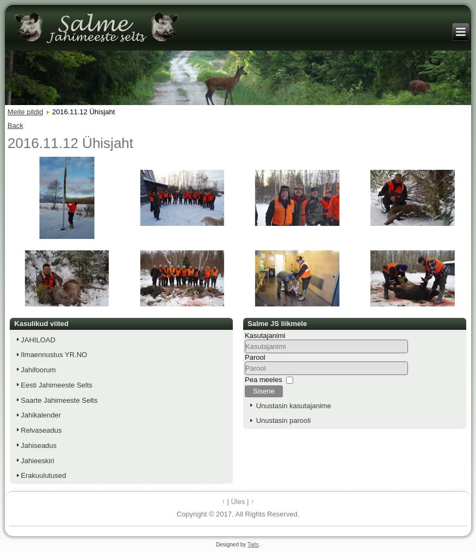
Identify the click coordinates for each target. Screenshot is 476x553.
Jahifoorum (38, 370)
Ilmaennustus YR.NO (54, 355)
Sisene (264, 391)
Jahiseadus (39, 445)
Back (15, 125)
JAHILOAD (38, 340)
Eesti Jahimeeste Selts (56, 385)
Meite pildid (26, 112)
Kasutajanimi (265, 335)
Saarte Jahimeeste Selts (59, 400)
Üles (238, 501)
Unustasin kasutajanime (293, 406)
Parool (255, 357)
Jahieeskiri (37, 461)
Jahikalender (41, 415)
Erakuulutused (43, 475)
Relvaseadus (41, 430)
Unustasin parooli (283, 420)
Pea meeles (263, 380)
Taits (253, 545)
